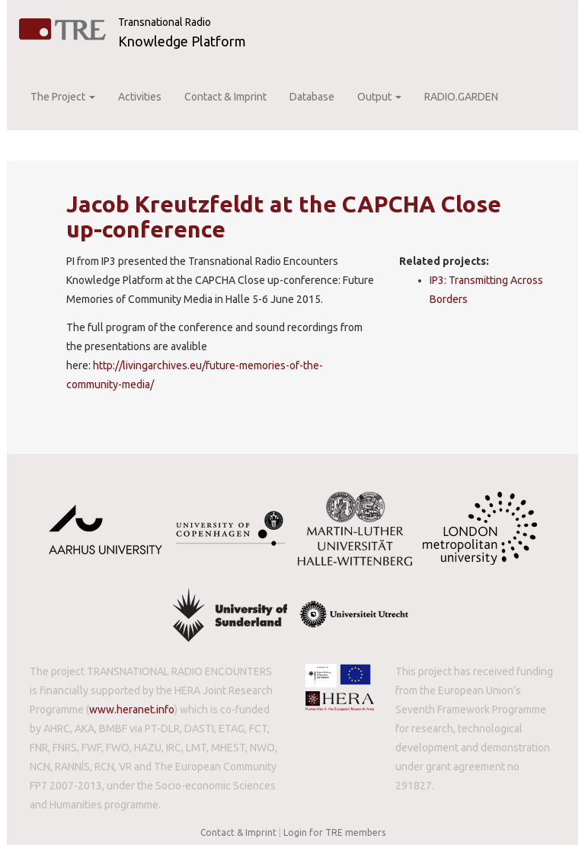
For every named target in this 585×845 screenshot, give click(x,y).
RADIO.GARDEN (461, 97)
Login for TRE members (334, 832)
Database (311, 97)
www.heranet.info (131, 709)
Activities (139, 97)
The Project (62, 97)
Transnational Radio (164, 22)
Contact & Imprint (225, 97)
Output (379, 97)
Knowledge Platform (182, 41)
